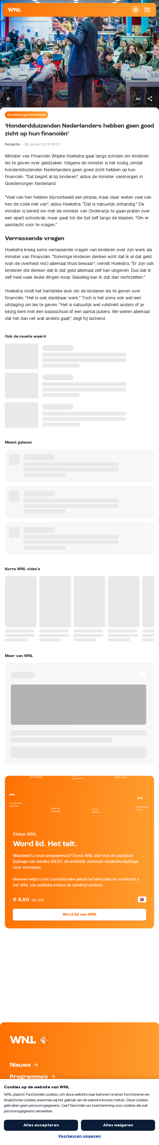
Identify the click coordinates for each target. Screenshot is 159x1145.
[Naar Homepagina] (14, 10)
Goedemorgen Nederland (26, 115)
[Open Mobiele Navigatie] (147, 10)
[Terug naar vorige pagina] (9, 99)
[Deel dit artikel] (150, 99)
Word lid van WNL (80, 915)
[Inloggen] (135, 10)
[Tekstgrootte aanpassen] (138, 99)
